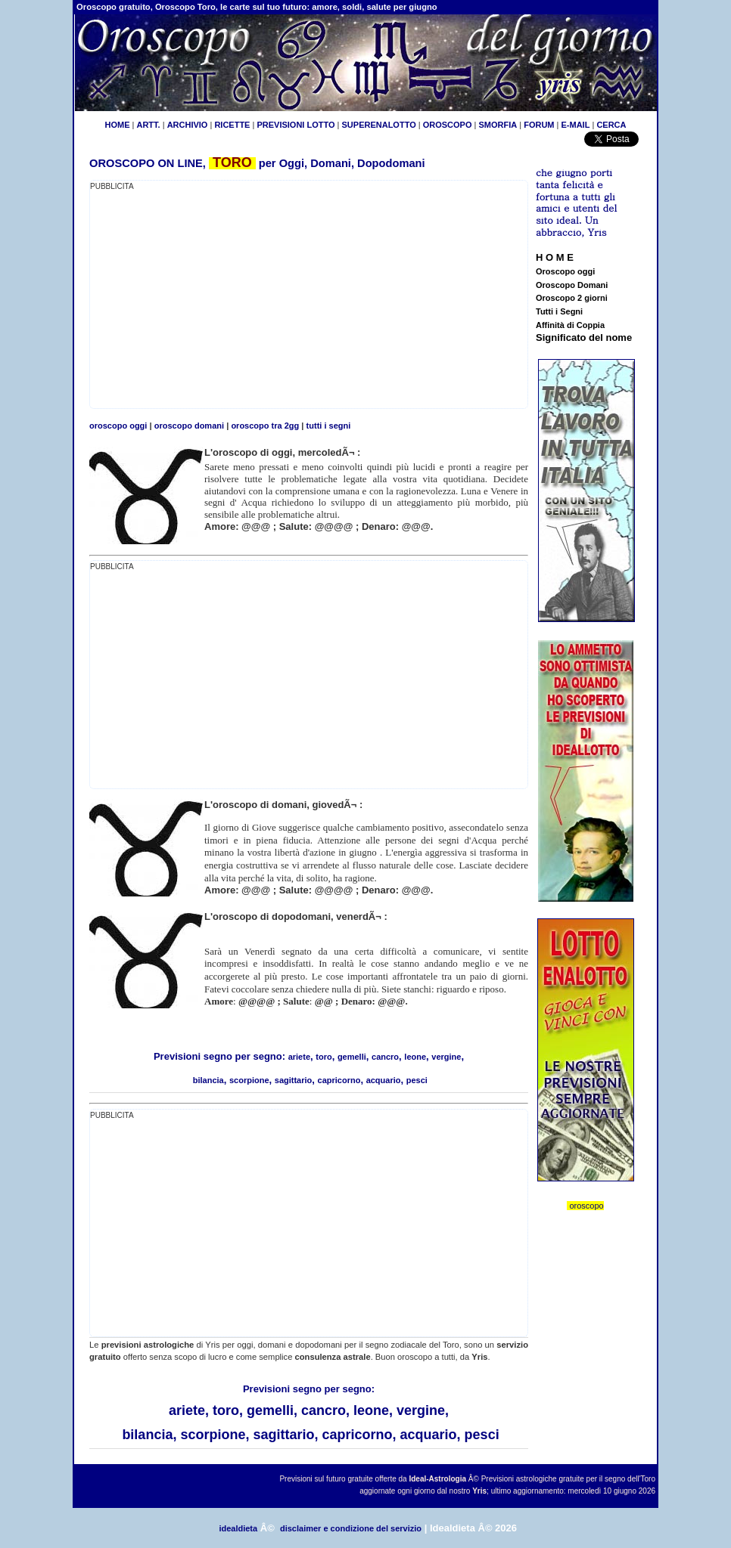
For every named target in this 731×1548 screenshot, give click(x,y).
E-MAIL (575, 124)
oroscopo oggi (118, 425)
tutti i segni (328, 425)
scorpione (249, 1080)
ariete (299, 1056)
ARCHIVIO (187, 124)
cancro (385, 1056)
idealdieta (238, 1528)
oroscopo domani (189, 425)
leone (415, 1056)
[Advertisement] (217, 298)
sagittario (294, 1080)
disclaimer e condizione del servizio (350, 1528)
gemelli (352, 1056)
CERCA (611, 124)
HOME (116, 124)
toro (323, 1056)
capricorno (339, 1080)
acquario (383, 1080)
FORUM (539, 124)
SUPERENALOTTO (379, 124)
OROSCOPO (447, 124)
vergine (446, 1056)
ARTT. (148, 124)
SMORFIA (497, 124)
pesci (417, 1080)
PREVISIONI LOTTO (295, 124)
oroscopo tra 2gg (265, 425)
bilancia (208, 1080)
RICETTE (231, 124)
